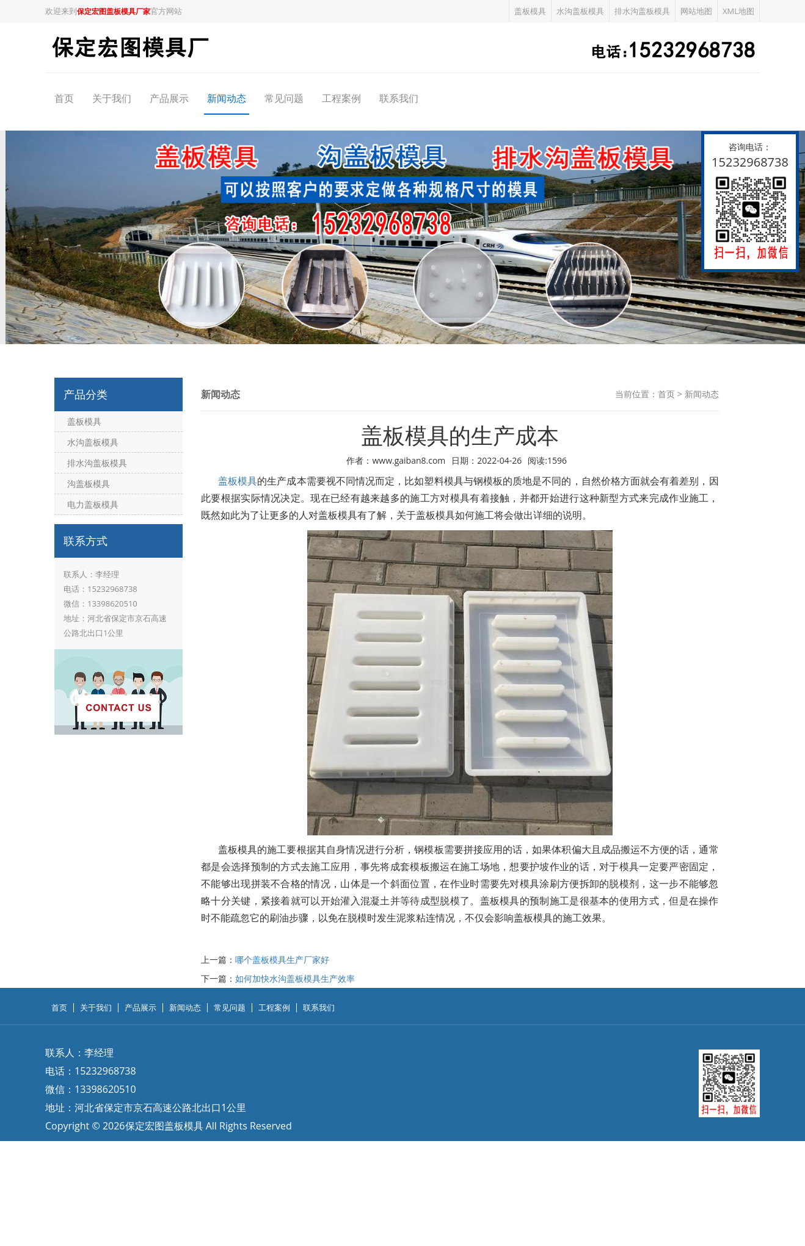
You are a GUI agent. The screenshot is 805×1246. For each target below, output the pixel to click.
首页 (64, 98)
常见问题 (284, 98)
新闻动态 (226, 98)
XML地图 (738, 10)
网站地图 (696, 10)
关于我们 (111, 98)
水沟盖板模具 (580, 10)
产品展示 (169, 98)
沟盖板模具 (88, 483)
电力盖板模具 (92, 504)
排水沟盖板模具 (642, 10)
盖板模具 (530, 10)
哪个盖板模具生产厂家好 (282, 959)
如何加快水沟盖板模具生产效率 (295, 978)
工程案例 (341, 98)
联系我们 (398, 98)
